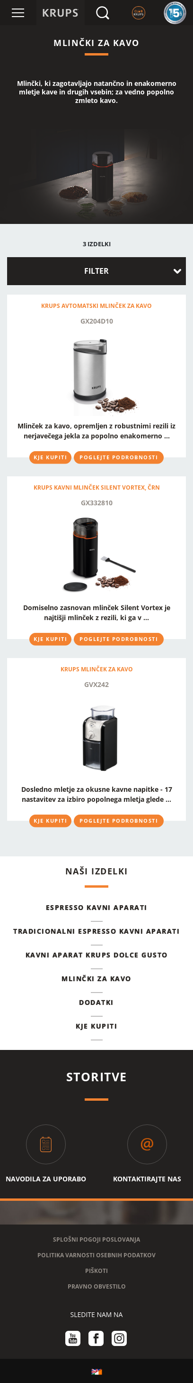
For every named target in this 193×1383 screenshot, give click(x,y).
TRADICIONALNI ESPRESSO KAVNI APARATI (96, 931)
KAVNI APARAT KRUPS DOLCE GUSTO (97, 954)
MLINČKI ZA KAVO (96, 978)
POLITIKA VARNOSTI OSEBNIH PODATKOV (96, 1255)
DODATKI (96, 1002)
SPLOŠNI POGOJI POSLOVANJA (96, 1239)
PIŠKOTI (96, 1271)
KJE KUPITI (50, 457)
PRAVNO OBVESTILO (97, 1286)
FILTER (96, 271)
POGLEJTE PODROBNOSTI (118, 457)
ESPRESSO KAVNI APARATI (97, 907)
